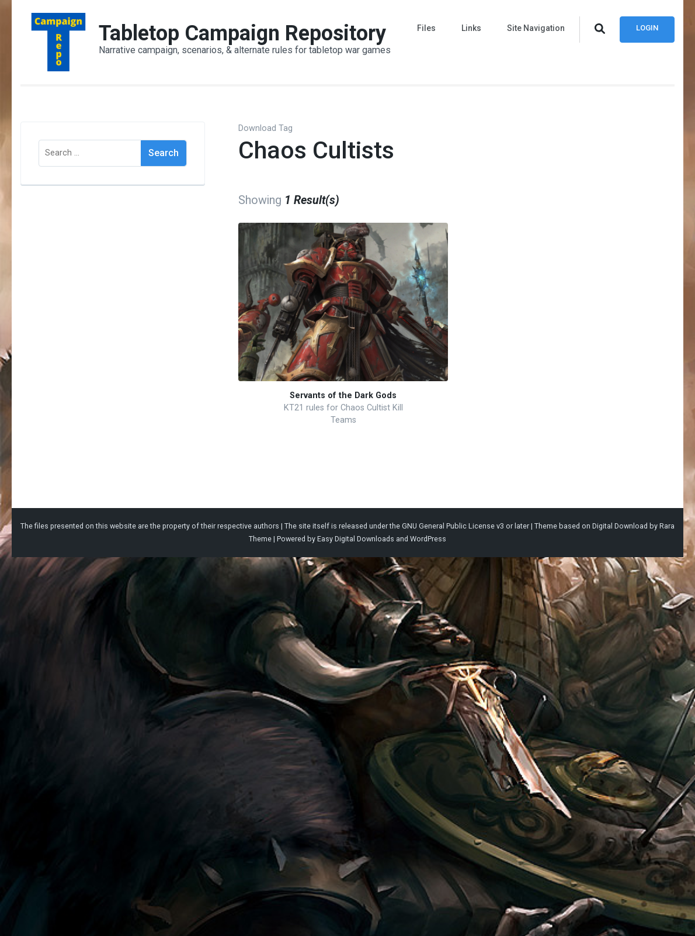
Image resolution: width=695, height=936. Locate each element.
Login (647, 27)
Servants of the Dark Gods (343, 395)
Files (426, 28)
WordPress (428, 538)
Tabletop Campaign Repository (242, 33)
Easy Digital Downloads (355, 538)
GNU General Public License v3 (453, 525)
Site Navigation (536, 28)
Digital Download (620, 525)
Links (471, 28)
